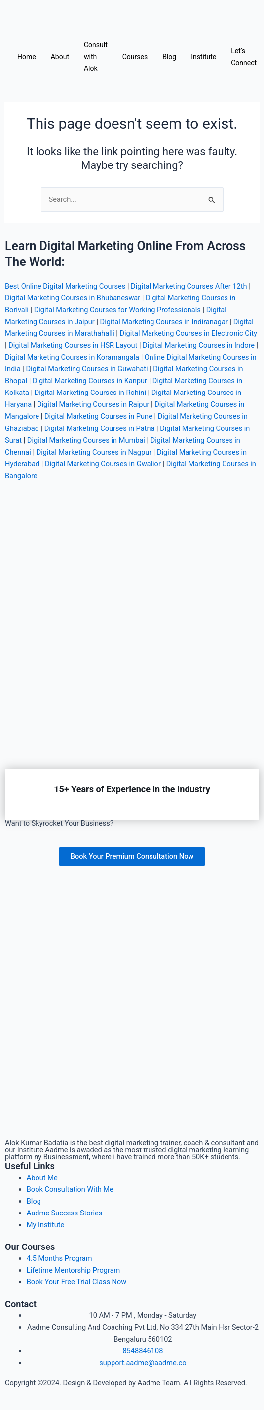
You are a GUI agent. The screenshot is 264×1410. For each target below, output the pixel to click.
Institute (203, 57)
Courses (135, 57)
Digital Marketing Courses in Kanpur (90, 380)
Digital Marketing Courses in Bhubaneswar (72, 298)
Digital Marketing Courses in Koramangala (72, 357)
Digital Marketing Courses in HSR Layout (72, 345)
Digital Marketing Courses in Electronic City (188, 333)
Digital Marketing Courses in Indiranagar (164, 321)
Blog (169, 57)
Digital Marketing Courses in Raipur (93, 404)
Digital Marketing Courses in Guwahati (87, 368)
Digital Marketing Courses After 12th (189, 286)
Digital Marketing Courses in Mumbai (86, 440)
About (60, 57)
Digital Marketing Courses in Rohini (90, 392)
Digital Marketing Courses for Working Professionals (117, 309)
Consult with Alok (96, 56)
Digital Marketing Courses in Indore (199, 345)
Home (26, 57)
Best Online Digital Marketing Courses (65, 286)
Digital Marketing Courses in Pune (98, 416)
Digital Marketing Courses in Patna (99, 428)
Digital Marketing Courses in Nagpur (94, 452)
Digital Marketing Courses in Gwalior (103, 463)
